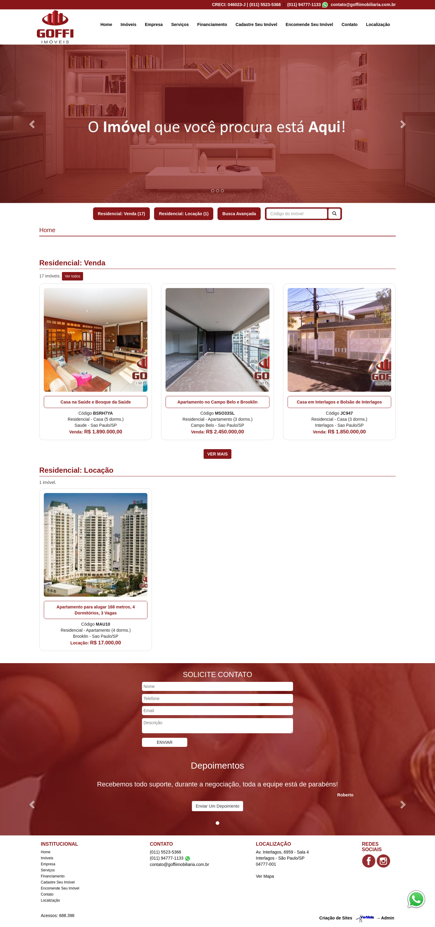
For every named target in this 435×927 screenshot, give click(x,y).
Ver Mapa (265, 876)
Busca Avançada (239, 213)
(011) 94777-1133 (304, 4)
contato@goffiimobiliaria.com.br (363, 4)
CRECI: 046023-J (230, 4)
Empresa (154, 24)
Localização (378, 24)
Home (106, 24)
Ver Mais (217, 454)
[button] (32, 123)
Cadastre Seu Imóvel (256, 24)
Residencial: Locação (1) (183, 213)
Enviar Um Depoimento (218, 806)
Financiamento (212, 24)
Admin (387, 917)
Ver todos (72, 276)
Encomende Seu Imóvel (309, 24)
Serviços (180, 24)
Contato (350, 24)
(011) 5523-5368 (265, 4)
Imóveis (128, 24)
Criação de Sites (335, 917)
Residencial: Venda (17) (121, 213)
